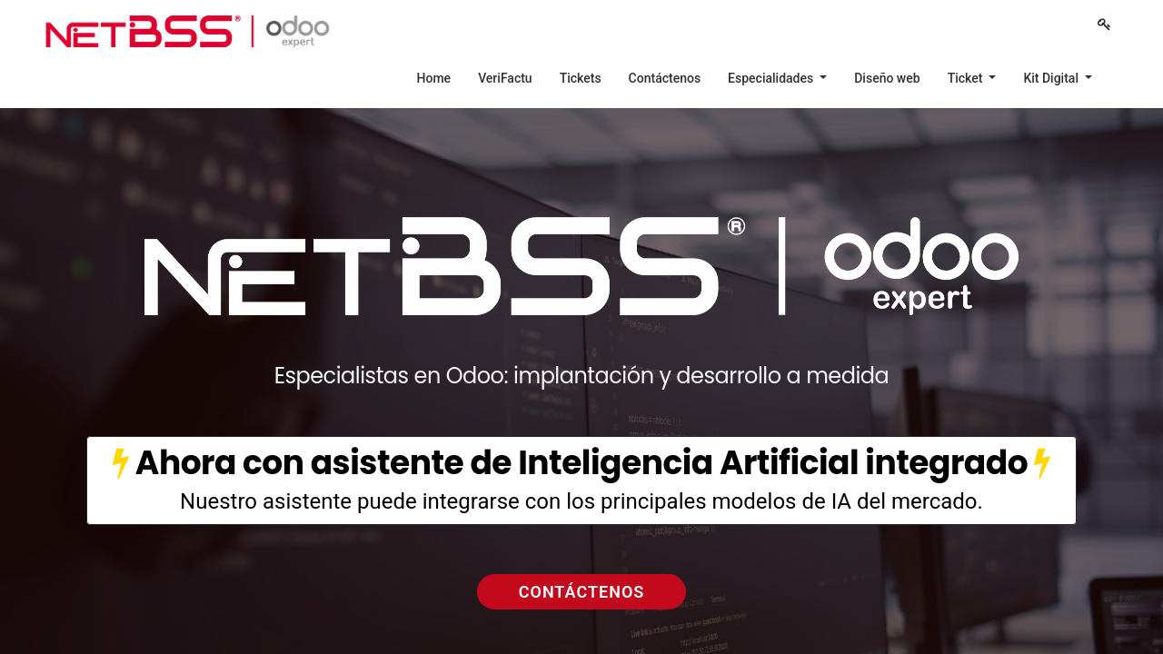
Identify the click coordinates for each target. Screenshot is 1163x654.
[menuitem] (434, 78)
